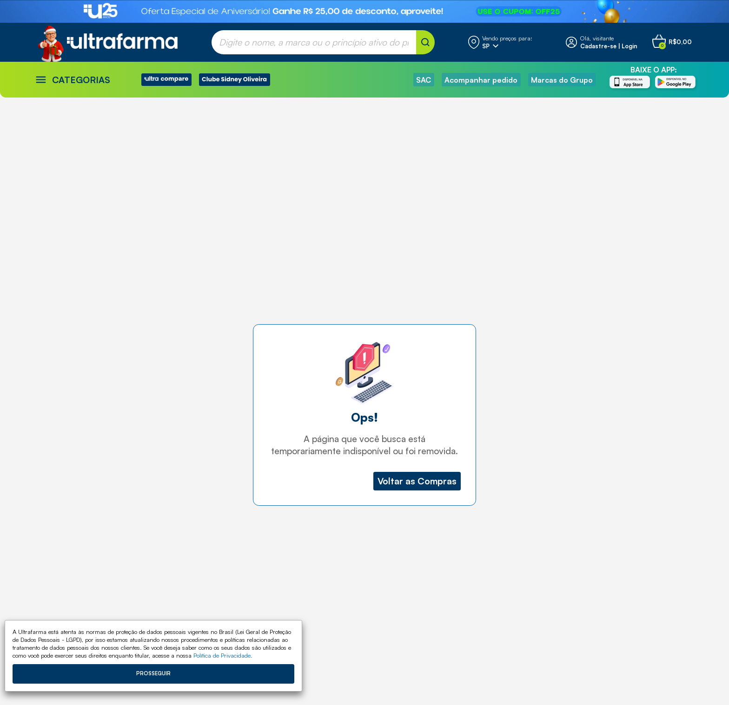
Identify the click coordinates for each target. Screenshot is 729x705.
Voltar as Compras (417, 481)
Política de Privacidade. (222, 655)
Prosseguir (153, 673)
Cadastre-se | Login (608, 46)
